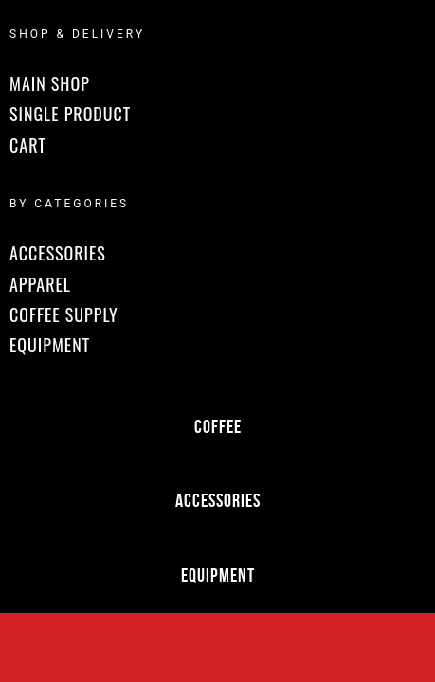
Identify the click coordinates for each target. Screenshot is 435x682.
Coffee (218, 426)
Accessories (218, 500)
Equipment (218, 575)
